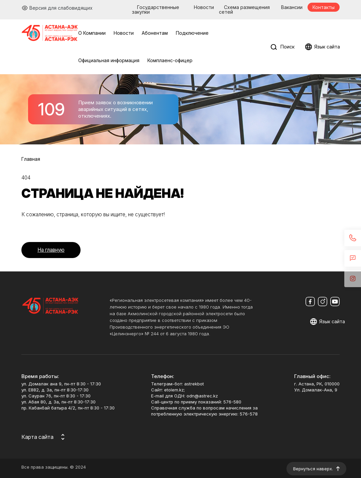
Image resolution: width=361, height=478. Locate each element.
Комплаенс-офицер (170, 60)
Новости (204, 7)
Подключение (192, 33)
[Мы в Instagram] (322, 301)
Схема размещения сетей (244, 9)
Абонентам (155, 33)
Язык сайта (327, 46)
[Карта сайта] (44, 437)
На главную (51, 250)
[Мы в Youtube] (335, 301)
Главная (30, 159)
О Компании (92, 33)
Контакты (324, 7)
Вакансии (292, 7)
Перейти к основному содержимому (4, 4)
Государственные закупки (155, 9)
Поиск (287, 46)
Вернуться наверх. (313, 468)
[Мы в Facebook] (310, 301)
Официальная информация (108, 60)
